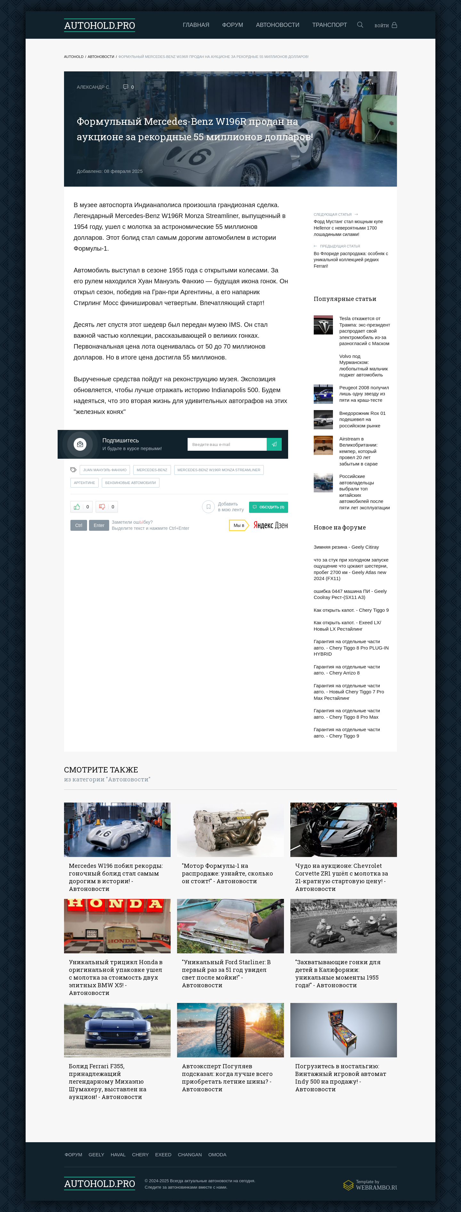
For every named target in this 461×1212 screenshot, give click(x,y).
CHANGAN (189, 1154)
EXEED (163, 1154)
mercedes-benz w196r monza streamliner (219, 470)
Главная (175, 25)
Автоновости (256, 25)
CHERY (140, 1154)
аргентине (84, 483)
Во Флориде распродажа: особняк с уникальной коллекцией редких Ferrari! (352, 256)
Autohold (74, 57)
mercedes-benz (152, 470)
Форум (211, 25)
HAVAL (117, 1154)
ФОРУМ (73, 1154)
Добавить (221, 506)
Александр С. (94, 87)
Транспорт (308, 25)
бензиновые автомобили (130, 483)
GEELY (96, 1154)
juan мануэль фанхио (104, 470)
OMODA (217, 1154)
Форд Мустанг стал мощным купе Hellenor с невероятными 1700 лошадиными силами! (352, 224)
